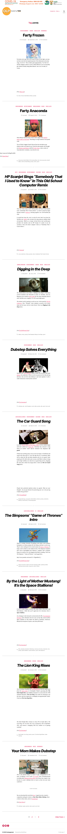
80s (19, 648)
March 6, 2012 (33, 523)
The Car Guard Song (33, 420)
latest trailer (25, 690)
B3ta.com (21, 91)
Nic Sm (23, 161)
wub (49, 405)
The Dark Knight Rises (39, 733)
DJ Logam (36, 775)
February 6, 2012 (33, 588)
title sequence (42, 649)
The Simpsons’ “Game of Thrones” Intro (33, 516)
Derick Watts (33, 498)
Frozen (22, 95)
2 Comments (43, 115)
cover (19, 253)
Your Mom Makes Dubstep (33, 749)
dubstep (19, 374)
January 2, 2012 (33, 668)
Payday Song (36, 148)
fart (38, 160)
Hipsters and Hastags (24, 148)
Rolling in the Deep (38, 334)
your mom (37, 804)
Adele (19, 334)
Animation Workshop (29, 648)
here (34, 794)
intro (49, 648)
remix (35, 161)
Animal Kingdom (21, 264)
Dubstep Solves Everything (33, 349)
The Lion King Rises (33, 664)
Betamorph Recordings (30, 777)
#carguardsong (21, 498)
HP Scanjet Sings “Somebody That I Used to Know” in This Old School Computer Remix (33, 180)
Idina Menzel (27, 95)
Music (31, 95)
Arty (16, 171)
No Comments (44, 39)
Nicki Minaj (27, 161)
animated (22, 648)
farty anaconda (43, 160)
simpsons (31, 565)
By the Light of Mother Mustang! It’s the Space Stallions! (33, 582)
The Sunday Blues (32, 499)
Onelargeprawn (10, 830)
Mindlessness (36, 106)
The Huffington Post (24, 330)
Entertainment (24, 30)
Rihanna (20, 499)
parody (34, 95)
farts (19, 95)
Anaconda (20, 160)
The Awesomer (22, 402)
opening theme (21, 565)
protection (46, 498)
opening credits (44, 563)
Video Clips (37, 30)
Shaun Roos (5, 156)
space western (32, 649)
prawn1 (25, 115)
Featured (38, 171)
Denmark (45, 648)
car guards (27, 498)
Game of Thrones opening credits (33, 563)
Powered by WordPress (20, 830)
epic (23, 405)
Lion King (26, 733)
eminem (38, 498)
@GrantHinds (22, 494)
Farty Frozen (33, 35)
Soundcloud (35, 797)
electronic (23, 253)
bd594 (25, 219)
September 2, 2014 (33, 39)
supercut (28, 212)
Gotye (27, 253)
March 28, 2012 (33, 353)
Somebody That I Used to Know (42, 253)
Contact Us (52, 11)
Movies (34, 659)
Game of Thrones (44, 546)
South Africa (25, 499)
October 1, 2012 (33, 189)
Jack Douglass (27, 372)
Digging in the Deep (33, 268)
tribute (37, 565)
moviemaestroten (36, 688)
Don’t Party (22, 801)
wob (46, 405)
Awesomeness (19, 106)
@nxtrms (21, 250)
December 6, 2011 (33, 754)
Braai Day (31, 446)
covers (22, 334)
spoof (38, 161)
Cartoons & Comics (20, 416)
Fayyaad (24, 39)
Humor (31, 30)
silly (41, 405)
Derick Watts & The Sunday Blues (30, 160)
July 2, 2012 (33, 273)
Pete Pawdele (31, 334)
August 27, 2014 (33, 115)
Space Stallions (25, 649)
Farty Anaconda (33, 110)
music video (32, 296)
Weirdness (44, 30)
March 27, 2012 (33, 425)
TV (35, 510)
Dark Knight (21, 733)
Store (57, 11)
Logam (23, 804)
